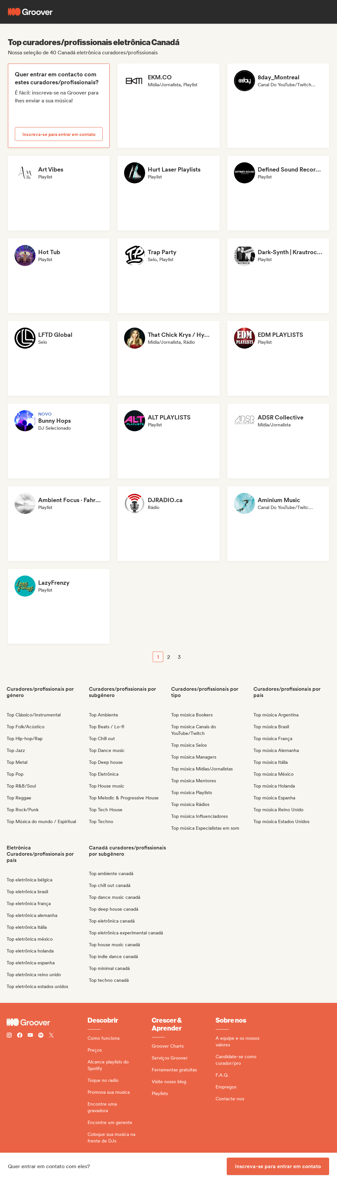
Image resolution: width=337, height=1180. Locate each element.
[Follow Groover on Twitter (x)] (51, 1035)
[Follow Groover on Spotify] (40, 1035)
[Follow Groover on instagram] (9, 1035)
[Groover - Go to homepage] (47, 1022)
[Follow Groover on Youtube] (30, 1035)
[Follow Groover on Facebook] (19, 1035)
